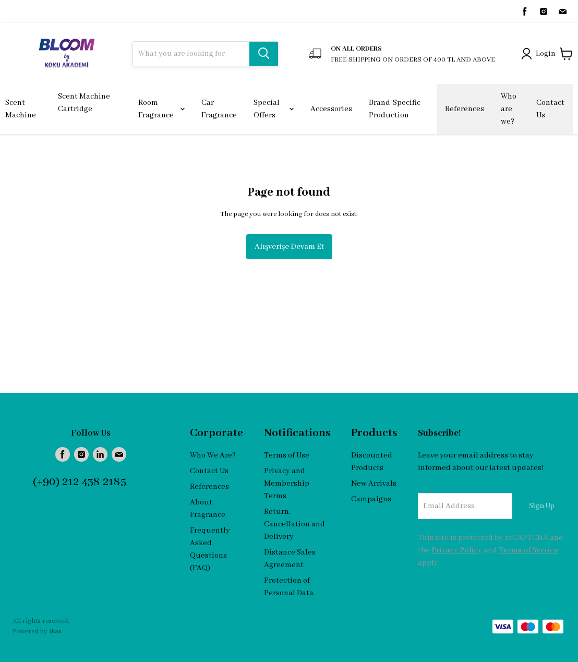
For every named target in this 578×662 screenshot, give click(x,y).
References (209, 486)
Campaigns (371, 499)
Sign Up (542, 506)
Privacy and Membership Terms (286, 483)
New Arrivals (373, 483)
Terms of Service (528, 550)
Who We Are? (213, 455)
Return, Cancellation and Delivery (294, 524)
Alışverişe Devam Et (289, 246)
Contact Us (209, 471)
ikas (55, 631)
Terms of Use (286, 455)
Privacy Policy (456, 550)
